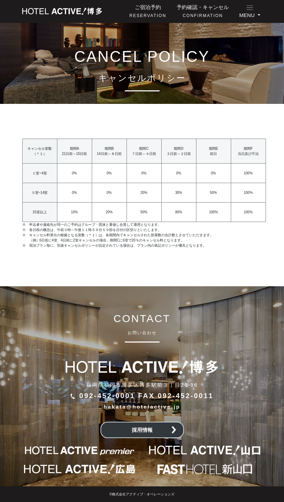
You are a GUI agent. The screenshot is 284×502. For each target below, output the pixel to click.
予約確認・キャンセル (203, 11)
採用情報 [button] (154, 430)
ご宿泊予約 (147, 11)
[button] (249, 11)
